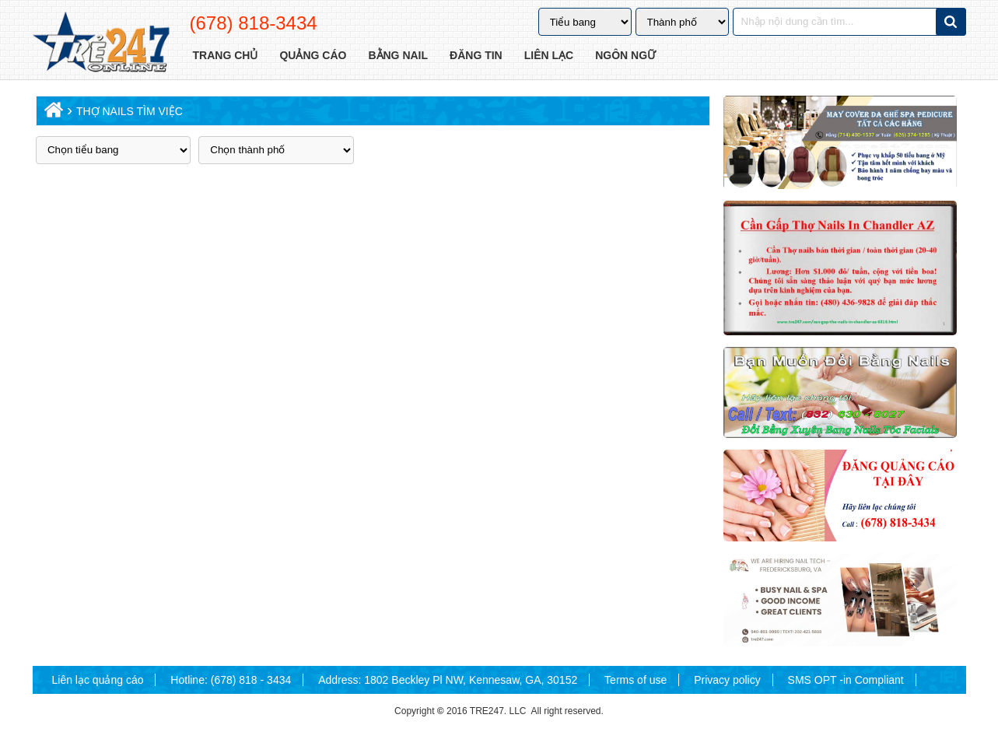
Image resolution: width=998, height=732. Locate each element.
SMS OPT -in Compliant (846, 680)
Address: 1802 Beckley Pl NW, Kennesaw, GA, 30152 (447, 680)
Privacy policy (727, 680)
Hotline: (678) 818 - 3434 (230, 680)
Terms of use (635, 680)
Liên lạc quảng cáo (98, 680)
